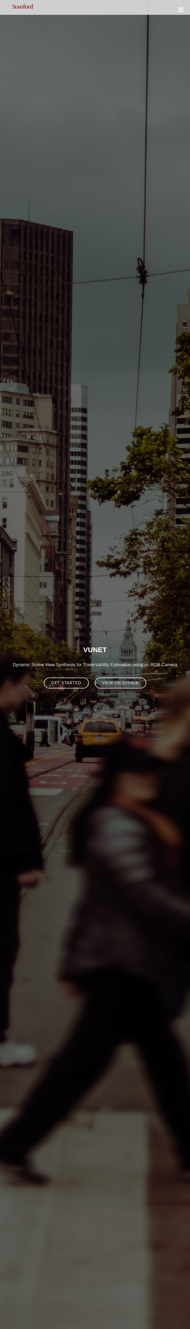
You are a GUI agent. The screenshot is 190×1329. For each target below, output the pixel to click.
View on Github (120, 683)
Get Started (66, 683)
